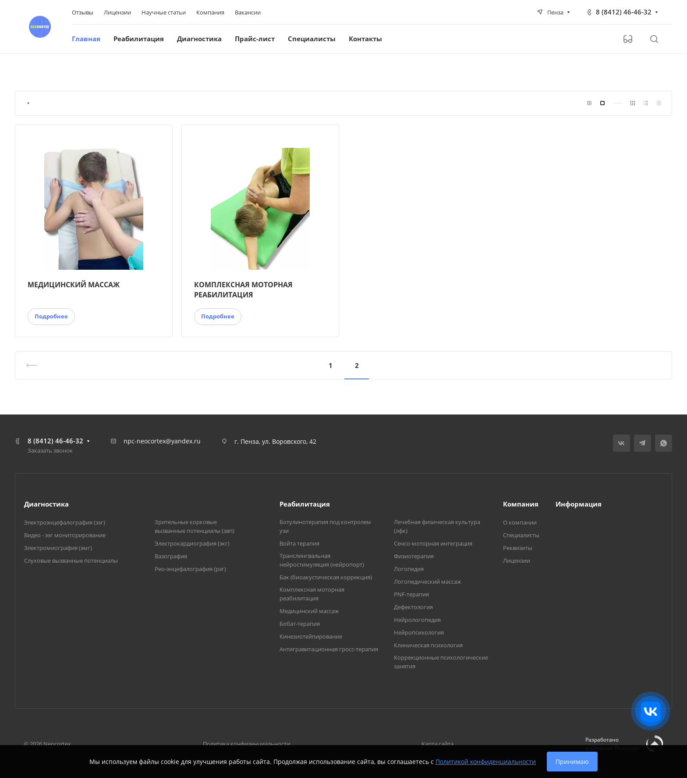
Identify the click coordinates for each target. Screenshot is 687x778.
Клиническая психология (428, 645)
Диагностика (46, 504)
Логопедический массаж (427, 581)
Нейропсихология (419, 632)
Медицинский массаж (309, 611)
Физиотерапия (414, 556)
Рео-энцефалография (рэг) (190, 569)
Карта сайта (437, 744)
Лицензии (516, 560)
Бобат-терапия (300, 624)
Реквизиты (517, 548)
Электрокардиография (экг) (192, 543)
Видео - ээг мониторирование (65, 535)
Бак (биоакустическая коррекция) (326, 577)
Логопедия (409, 569)
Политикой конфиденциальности (486, 761)
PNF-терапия (411, 594)
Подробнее (51, 316)
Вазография (171, 556)
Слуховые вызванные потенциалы (71, 560)
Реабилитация (305, 504)
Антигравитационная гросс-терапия (329, 649)
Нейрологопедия (417, 620)
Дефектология (413, 607)
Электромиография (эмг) (58, 548)
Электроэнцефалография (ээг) (64, 522)
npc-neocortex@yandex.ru (162, 441)
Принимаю (572, 761)
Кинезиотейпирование (311, 636)
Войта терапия (299, 543)
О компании (520, 522)
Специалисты (521, 535)
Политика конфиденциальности (246, 744)
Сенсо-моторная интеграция (433, 543)
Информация (579, 504)
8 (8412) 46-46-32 (624, 11)
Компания (520, 504)
